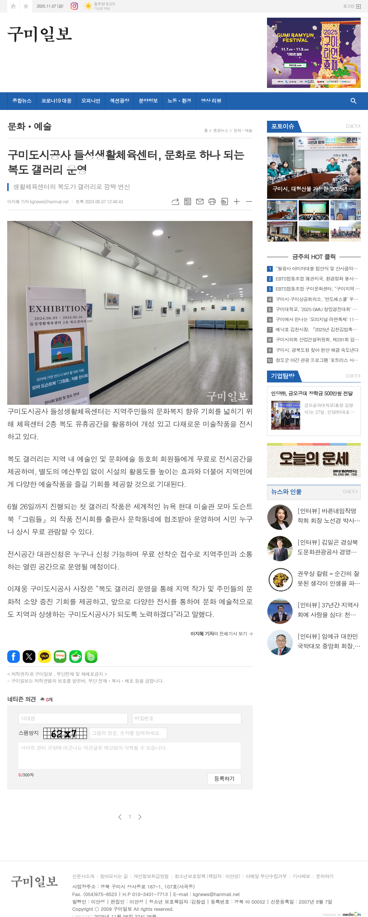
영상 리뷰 (211, 100)
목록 (187, 201)
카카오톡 (44, 656)
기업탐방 (282, 376)
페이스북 (13, 656)
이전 (120, 817)
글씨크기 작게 (249, 201)
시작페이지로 (13, 6)
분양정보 (148, 100)
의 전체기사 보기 (218, 633)
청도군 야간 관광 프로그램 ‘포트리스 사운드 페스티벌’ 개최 (318, 360)
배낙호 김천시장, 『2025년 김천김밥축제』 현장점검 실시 (318, 329)
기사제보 (301, 877)
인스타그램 (74, 6)
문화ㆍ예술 (242, 130)
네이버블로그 (60, 656)
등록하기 (224, 778)
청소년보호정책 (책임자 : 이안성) (207, 877)
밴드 (91, 656)
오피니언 (90, 100)
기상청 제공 (102, 8)
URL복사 (175, 201)
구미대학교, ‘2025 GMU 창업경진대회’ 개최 (318, 309)
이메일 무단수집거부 (266, 877)
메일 (199, 201)
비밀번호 (144, 718)
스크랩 (224, 201)
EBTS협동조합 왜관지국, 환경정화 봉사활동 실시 (318, 278)
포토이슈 (282, 126)
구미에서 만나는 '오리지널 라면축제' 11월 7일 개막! (318, 319)
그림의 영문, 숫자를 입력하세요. (126, 732)
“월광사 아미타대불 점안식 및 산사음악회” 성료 (318, 268)
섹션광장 (119, 100)
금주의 (314, 257)
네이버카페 (75, 656)
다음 (140, 817)
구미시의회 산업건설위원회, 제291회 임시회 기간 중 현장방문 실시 (318, 339)
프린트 (212, 201)
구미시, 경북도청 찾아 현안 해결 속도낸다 (317, 350)
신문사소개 (83, 877)
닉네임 (28, 718)
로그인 (348, 6)
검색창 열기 (353, 101)
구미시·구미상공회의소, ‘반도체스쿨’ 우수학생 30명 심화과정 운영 (318, 299)
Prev (276, 167)
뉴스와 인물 (286, 491)
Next (351, 167)
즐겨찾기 (26, 6)
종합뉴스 (21, 100)
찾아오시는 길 (114, 877)
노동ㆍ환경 (179, 100)
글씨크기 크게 (236, 201)
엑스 (29, 656)
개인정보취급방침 (151, 877)
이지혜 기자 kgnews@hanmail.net (38, 201)
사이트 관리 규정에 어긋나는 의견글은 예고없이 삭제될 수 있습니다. (94, 747)
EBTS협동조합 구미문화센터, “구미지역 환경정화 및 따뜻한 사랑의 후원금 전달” (318, 288)
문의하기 (325, 877)
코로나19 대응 (56, 100)
